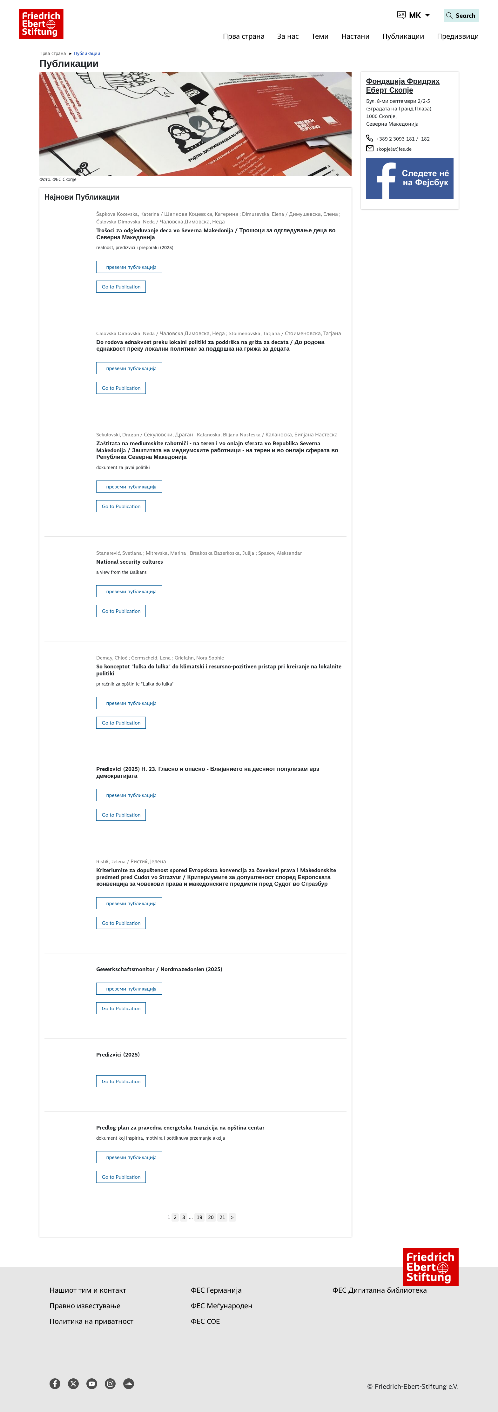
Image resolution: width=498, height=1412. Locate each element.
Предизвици (458, 36)
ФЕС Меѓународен (221, 1306)
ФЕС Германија (216, 1290)
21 (222, 1217)
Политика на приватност (91, 1321)
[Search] (461, 15)
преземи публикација (131, 267)
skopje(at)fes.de (394, 149)
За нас (288, 36)
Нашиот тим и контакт (88, 1290)
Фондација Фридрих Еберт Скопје (403, 86)
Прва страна (244, 36)
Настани (355, 36)
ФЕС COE (205, 1321)
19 (199, 1217)
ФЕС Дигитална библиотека (380, 1290)
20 (211, 1217)
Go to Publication (121, 286)
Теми (320, 36)
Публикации (403, 36)
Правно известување (85, 1306)
